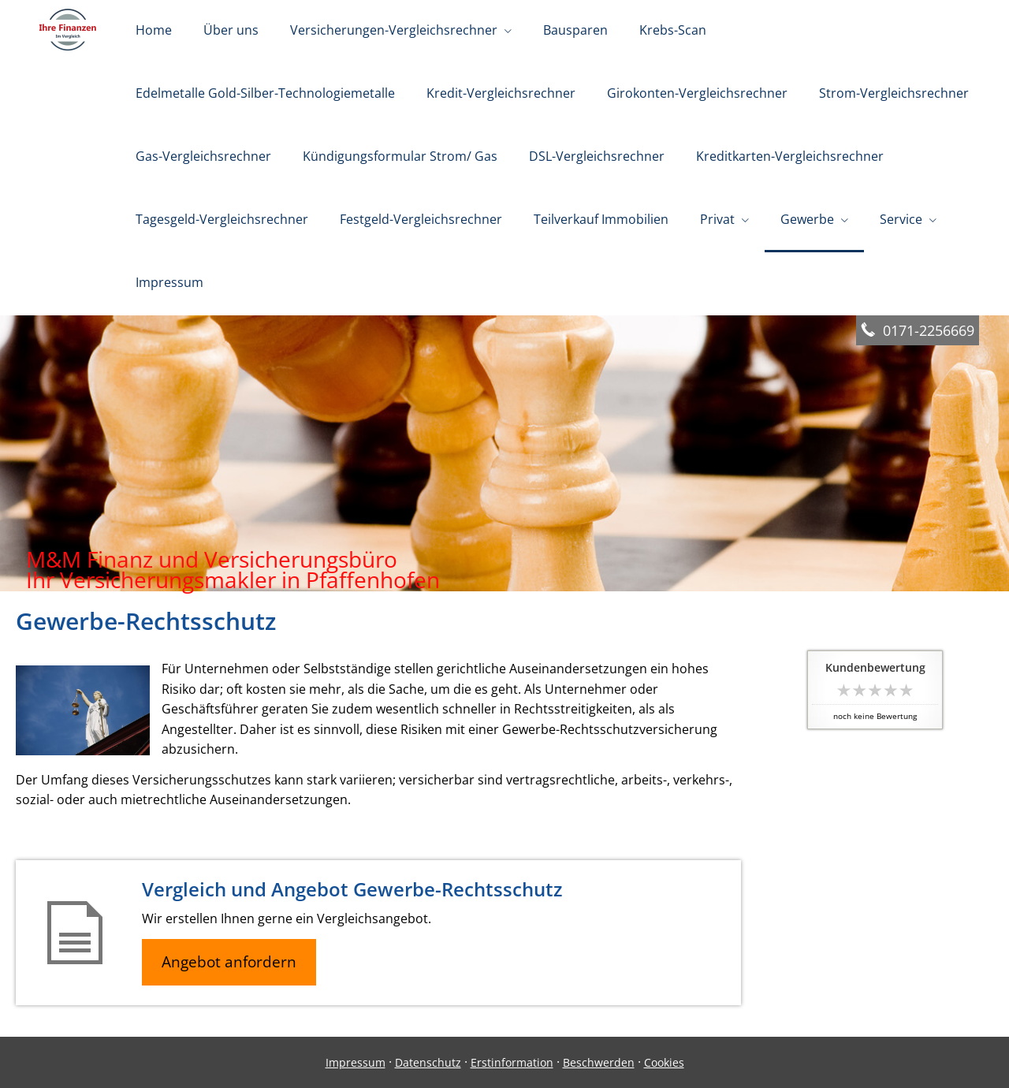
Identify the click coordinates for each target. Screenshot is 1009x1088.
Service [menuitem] (901, 219)
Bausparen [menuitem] (575, 30)
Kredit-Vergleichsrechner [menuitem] (500, 93)
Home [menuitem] (154, 30)
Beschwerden (599, 1062)
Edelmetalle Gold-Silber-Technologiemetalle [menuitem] (265, 93)
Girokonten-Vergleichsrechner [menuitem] (697, 93)
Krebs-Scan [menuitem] (672, 30)
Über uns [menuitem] (231, 30)
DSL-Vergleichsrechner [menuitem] (597, 156)
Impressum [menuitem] (169, 282)
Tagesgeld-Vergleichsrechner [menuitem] (222, 219)
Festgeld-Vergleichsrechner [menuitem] (421, 219)
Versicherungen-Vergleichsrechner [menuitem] (393, 30)
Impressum (355, 1062)
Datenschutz (428, 1062)
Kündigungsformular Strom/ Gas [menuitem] (400, 156)
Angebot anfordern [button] (229, 962)
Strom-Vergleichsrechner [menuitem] (894, 93)
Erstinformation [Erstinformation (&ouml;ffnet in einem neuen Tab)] (512, 1062)
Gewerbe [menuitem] (807, 219)
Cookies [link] (664, 1062)
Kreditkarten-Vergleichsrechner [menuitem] (790, 156)
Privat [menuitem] (717, 219)
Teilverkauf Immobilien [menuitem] (601, 219)
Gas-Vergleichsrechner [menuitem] (203, 156)
